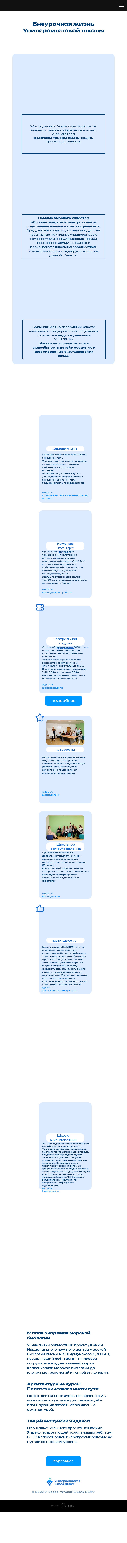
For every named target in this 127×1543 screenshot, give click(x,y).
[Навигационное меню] (121, 5)
